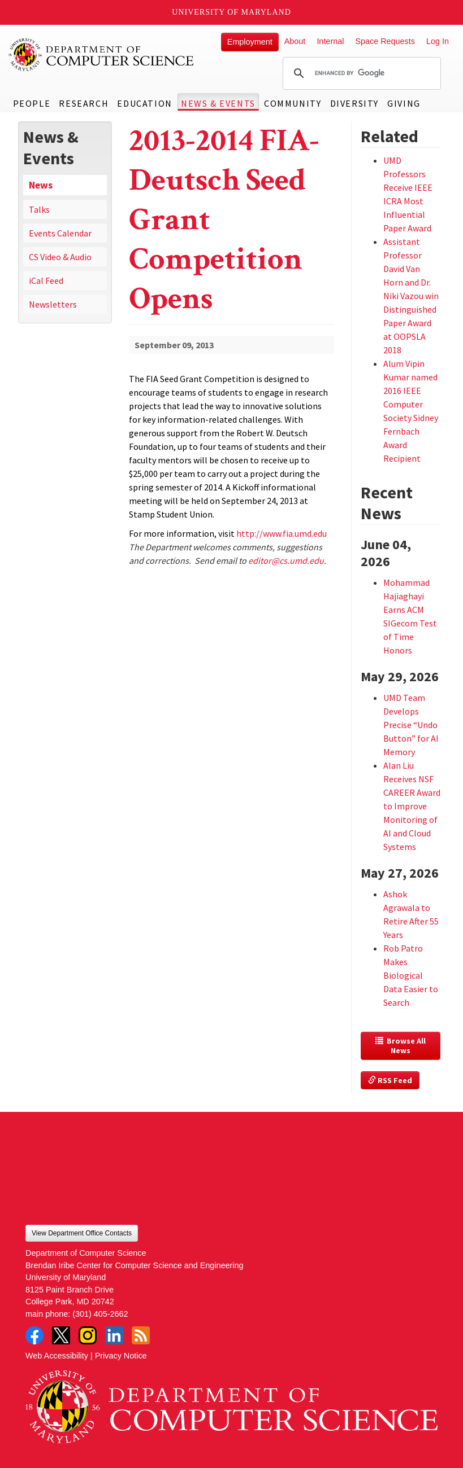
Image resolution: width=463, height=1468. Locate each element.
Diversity (354, 103)
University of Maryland (231, 12)
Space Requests (385, 41)
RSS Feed (390, 1080)
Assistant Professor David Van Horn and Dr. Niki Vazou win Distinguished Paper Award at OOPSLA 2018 (411, 296)
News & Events (218, 103)
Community (292, 103)
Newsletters (53, 304)
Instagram (88, 1335)
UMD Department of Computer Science (101, 54)
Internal (330, 41)
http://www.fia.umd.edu (281, 533)
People (32, 103)
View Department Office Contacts (82, 1233)
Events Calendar (60, 233)
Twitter (61, 1335)
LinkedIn (114, 1335)
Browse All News (401, 1046)
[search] (360, 73)
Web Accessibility (56, 1355)
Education (144, 103)
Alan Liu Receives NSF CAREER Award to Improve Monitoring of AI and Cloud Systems (411, 806)
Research (84, 103)
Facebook (34, 1335)
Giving (404, 103)
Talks (39, 209)
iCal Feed (46, 280)
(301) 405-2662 (100, 1313)
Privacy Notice (121, 1355)
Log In (437, 41)
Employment (249, 41)
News (41, 185)
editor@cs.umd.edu (286, 560)
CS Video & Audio (60, 256)
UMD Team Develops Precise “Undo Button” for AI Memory (411, 724)
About (295, 41)
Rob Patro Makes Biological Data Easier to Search (410, 975)
